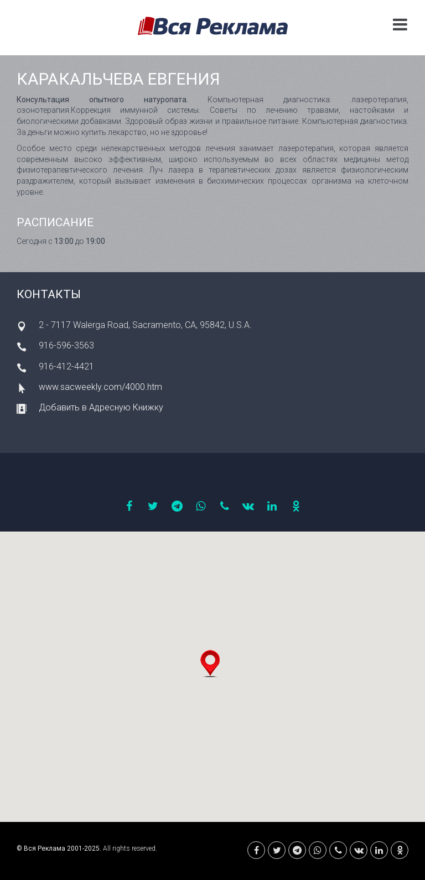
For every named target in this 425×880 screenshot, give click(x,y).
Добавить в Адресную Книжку (101, 407)
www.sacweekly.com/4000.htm (100, 387)
